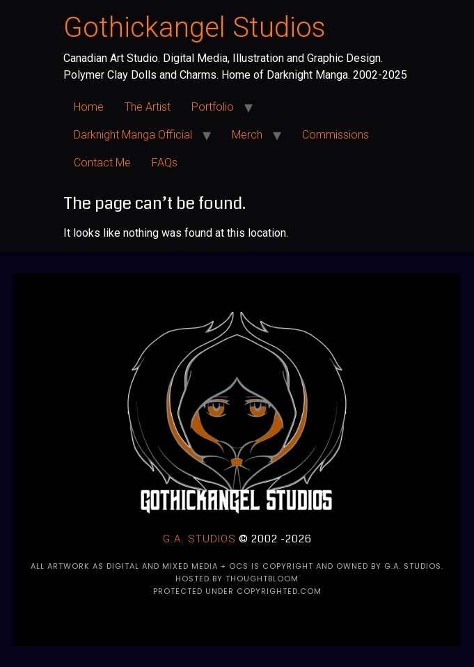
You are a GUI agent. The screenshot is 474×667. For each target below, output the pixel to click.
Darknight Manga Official (133, 134)
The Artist (148, 106)
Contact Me (102, 162)
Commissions (335, 134)
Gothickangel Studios (194, 27)
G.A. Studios (199, 539)
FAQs (164, 162)
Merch (247, 134)
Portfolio (212, 106)
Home (89, 106)
